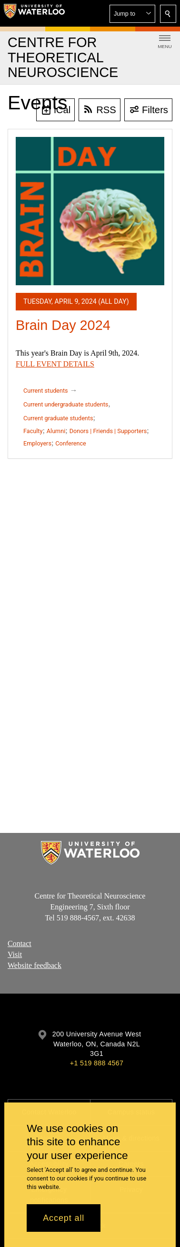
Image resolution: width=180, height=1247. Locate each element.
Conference (70, 443)
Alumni (56, 431)
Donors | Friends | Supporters (108, 431)
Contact (19, 943)
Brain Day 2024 (63, 325)
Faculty (32, 431)
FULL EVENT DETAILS (55, 364)
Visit (15, 954)
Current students (45, 390)
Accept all (63, 1218)
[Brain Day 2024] (90, 211)
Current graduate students (58, 418)
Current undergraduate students (65, 404)
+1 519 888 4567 (96, 1063)
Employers (37, 443)
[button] (132, 13)
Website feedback (34, 965)
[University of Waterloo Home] (34, 13)
